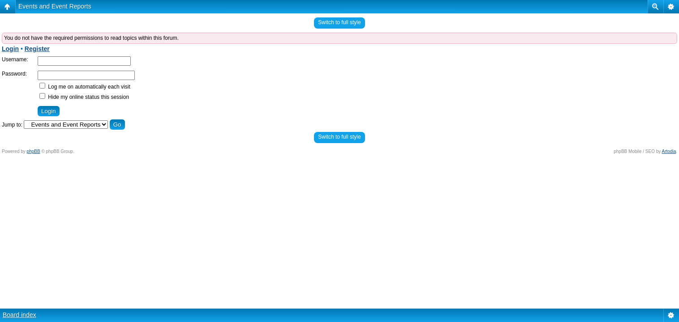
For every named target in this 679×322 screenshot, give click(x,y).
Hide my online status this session (84, 97)
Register (37, 48)
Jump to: (12, 125)
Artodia (669, 151)
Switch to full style (339, 22)
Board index (19, 314)
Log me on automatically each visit (84, 87)
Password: (14, 74)
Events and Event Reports (54, 6)
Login (10, 48)
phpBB (33, 151)
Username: (15, 59)
